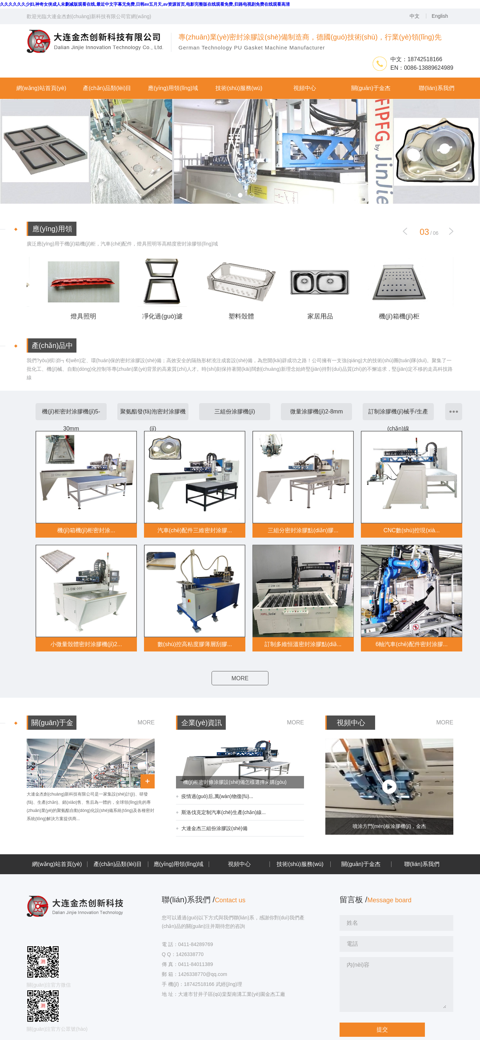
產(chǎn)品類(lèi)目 (118, 864)
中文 (415, 16)
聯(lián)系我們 (422, 864)
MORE (240, 678)
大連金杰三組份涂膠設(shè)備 (214, 828)
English (440, 16)
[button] (451, 231)
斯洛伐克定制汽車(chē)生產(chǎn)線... (223, 812)
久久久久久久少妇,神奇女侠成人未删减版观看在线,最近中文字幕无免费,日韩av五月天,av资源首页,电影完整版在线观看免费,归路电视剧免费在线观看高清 (145, 4)
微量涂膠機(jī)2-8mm (316, 411)
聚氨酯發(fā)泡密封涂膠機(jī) (153, 420)
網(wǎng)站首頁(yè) (57, 864)
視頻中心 (239, 864)
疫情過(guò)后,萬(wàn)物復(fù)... (217, 796)
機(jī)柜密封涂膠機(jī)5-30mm (71, 420)
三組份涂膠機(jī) (234, 411)
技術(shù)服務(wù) (300, 864)
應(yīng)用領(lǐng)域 (179, 864)
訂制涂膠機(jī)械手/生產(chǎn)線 (398, 420)
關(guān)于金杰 (360, 864)
